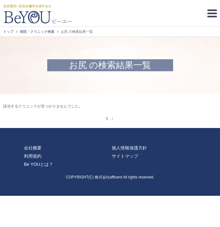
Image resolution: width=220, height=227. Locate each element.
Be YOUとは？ (38, 164)
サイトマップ (125, 156)
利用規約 (33, 156)
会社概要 (33, 147)
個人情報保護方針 (129, 147)
